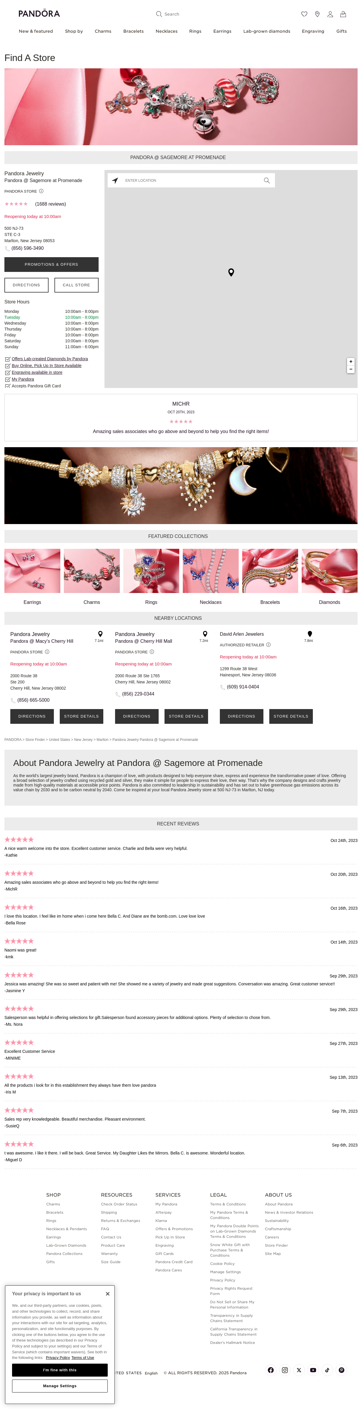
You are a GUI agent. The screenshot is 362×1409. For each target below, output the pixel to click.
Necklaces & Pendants (66, 1229)
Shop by (74, 31)
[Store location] (317, 14)
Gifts (341, 31)
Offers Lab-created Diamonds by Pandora (50, 358)
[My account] (330, 14)
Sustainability (277, 1220)
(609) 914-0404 (243, 686)
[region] (60, 1344)
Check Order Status (119, 1204)
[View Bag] (343, 14)
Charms (103, 31)
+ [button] (351, 361)
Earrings (222, 31)
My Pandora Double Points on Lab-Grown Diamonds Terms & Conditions (234, 1231)
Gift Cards (164, 1253)
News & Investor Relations (289, 1212)
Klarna (161, 1220)
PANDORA (12, 740)
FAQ (105, 1229)
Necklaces (166, 31)
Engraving (313, 31)
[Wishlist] (304, 14)
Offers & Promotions (174, 1229)
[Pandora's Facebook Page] (271, 1370)
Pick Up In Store (170, 1237)
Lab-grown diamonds (266, 31)
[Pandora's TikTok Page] (327, 1370)
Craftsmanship (278, 1229)
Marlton (102, 740)
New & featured (36, 31)
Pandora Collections (64, 1253)
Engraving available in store (37, 372)
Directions (26, 285)
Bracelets (133, 31)
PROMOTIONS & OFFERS (51, 264)
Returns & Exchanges (120, 1220)
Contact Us (111, 1237)
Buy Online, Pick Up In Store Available (47, 365)
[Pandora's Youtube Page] (313, 1370)
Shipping (109, 1212)
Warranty (109, 1253)
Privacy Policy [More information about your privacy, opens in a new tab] (58, 1357)
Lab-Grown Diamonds (66, 1245)
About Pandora (279, 1204)
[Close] (107, 1293)
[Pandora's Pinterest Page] (341, 1370)
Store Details (81, 716)
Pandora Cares (168, 1270)
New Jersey (83, 740)
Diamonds (330, 577)
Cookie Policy (222, 1263)
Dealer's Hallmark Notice (232, 1342)
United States (59, 740)
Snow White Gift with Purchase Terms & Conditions (230, 1250)
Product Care (113, 1245)
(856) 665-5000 (33, 700)
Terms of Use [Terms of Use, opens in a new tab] (83, 1357)
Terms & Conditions (228, 1204)
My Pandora (23, 379)
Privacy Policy (222, 1280)
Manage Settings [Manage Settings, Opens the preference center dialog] (60, 1386)
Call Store (76, 285)
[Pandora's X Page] (299, 1370)
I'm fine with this (60, 1370)
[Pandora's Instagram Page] (285, 1370)
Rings (195, 31)
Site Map (273, 1253)
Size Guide (111, 1262)
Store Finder (35, 740)
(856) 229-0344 (138, 693)
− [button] (351, 369)
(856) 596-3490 (27, 248)
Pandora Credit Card (173, 1262)
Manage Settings (225, 1272)
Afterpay (163, 1212)
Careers (272, 1237)
